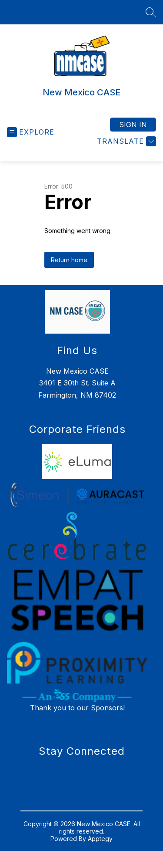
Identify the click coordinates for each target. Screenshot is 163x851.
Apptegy (100, 838)
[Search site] (151, 12)
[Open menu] (30, 132)
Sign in (133, 124)
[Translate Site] (125, 141)
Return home (69, 259)
